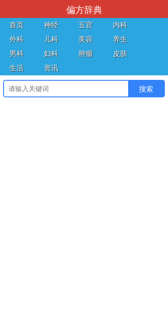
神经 (51, 25)
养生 (120, 39)
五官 (85, 25)
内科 (120, 25)
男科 (16, 53)
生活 (16, 68)
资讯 (51, 68)
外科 (16, 39)
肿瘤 (85, 53)
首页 (16, 25)
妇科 (51, 53)
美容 (85, 39)
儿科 (51, 39)
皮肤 (120, 53)
